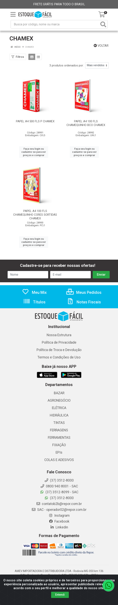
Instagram (59, 515)
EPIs (59, 452)
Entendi (60, 594)
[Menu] (13, 14)
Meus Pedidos (83, 292)
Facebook (59, 521)
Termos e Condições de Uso (59, 357)
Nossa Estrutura (59, 335)
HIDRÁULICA (59, 415)
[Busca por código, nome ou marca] (55, 24)
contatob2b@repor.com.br (59, 504)
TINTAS (59, 423)
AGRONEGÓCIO (59, 400)
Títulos (34, 302)
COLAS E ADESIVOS (59, 460)
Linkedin (59, 527)
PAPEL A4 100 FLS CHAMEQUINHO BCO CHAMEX (85, 123)
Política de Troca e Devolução (59, 350)
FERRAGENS (59, 430)
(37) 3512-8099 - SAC (59, 492)
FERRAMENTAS (59, 438)
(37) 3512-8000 (59, 498)
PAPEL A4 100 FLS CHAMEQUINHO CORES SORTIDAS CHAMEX (35, 214)
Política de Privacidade (59, 342)
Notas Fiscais (84, 302)
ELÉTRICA (59, 408)
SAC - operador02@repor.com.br (59, 510)
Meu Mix (34, 292)
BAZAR (59, 393)
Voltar (101, 45)
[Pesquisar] (103, 24)
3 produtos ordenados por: (66, 65)
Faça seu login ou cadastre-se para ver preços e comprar (33, 152)
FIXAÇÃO (59, 445)
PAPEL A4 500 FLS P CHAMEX (35, 121)
